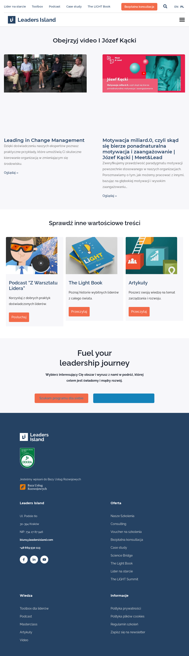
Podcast (54, 6)
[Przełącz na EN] (176, 6)
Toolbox (37, 6)
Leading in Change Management (44, 140)
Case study (74, 6)
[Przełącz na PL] (182, 6)
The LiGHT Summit (124, 579)
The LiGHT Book (99, 6)
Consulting (118, 524)
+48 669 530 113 (30, 547)
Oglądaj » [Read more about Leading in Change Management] (11, 173)
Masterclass (28, 624)
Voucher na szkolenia (126, 532)
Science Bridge (122, 555)
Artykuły (26, 632)
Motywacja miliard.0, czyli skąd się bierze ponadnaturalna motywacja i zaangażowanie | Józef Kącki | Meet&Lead (141, 148)
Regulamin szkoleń (124, 624)
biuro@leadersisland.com (36, 539)
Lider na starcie (15, 6)
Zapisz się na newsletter (128, 632)
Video (24, 640)
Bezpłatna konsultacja (127, 540)
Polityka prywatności (126, 608)
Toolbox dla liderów (34, 608)
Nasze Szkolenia (122, 516)
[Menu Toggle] (182, 20)
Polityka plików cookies (127, 616)
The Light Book (122, 563)
